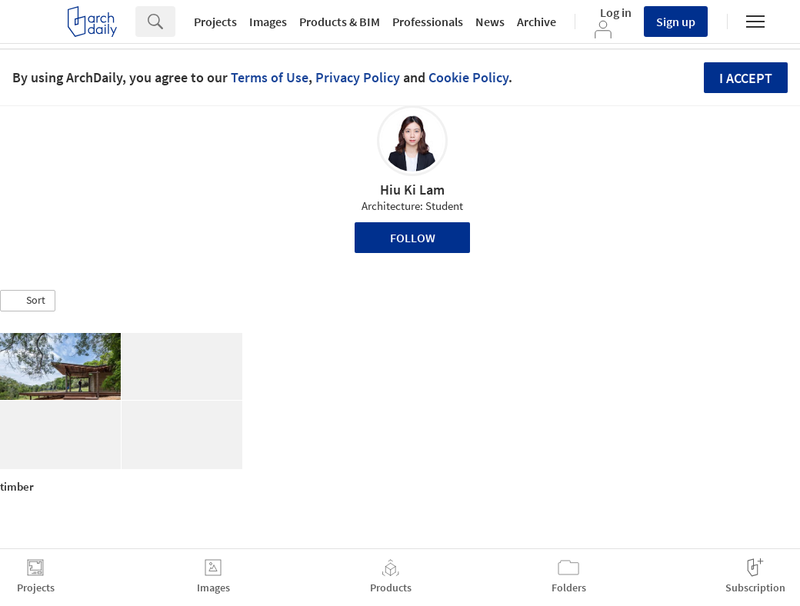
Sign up (675, 21)
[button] (27, 300)
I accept (745, 78)
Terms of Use (269, 77)
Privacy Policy (357, 77)
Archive (536, 21)
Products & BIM (339, 21)
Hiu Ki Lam (412, 189)
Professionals (427, 21)
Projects (215, 21)
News (490, 21)
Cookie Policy (468, 77)
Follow (412, 237)
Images (268, 21)
